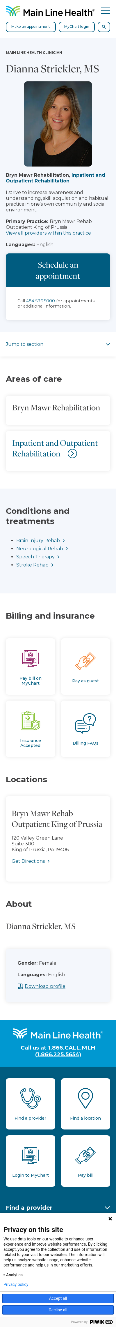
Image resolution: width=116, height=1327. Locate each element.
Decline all (58, 1310)
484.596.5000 (40, 301)
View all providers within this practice (48, 233)
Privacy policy (15, 1284)
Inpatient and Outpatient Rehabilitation (55, 178)
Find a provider (29, 1207)
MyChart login (76, 26)
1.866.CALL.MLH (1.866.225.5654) (65, 1051)
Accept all (58, 1298)
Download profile (56, 986)
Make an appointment (30, 26)
